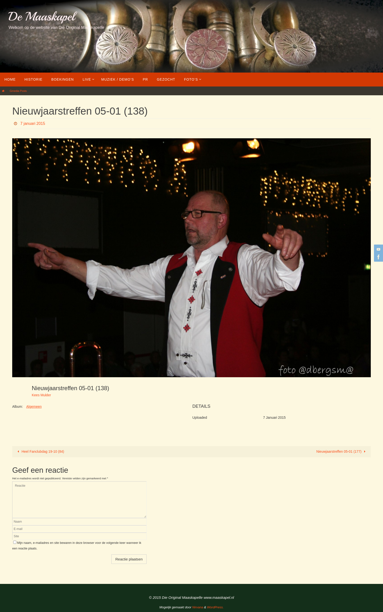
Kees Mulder (41, 395)
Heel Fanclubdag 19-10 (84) (40, 451)
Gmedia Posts (18, 90)
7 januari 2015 (32, 123)
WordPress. (215, 607)
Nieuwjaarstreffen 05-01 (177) (341, 451)
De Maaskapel (42, 16)
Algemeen (34, 406)
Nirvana (197, 607)
